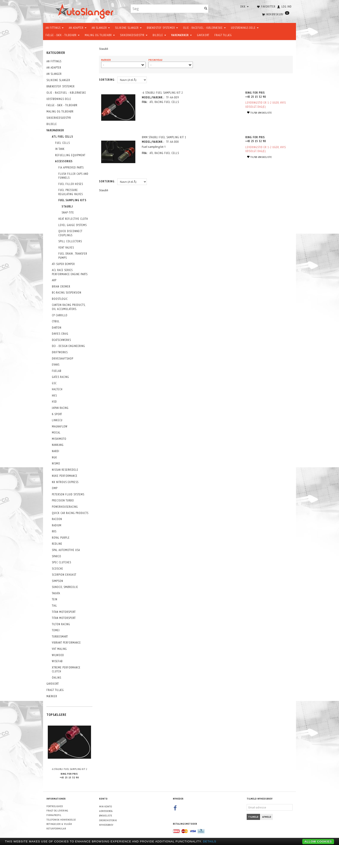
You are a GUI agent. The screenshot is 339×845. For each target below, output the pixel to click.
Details (209, 841)
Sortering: (107, 80)
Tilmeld (253, 816)
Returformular (56, 828)
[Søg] (205, 9)
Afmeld (266, 816)
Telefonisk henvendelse (61, 819)
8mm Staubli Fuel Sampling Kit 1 (164, 137)
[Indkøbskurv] (275, 14)
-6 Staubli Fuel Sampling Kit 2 (69, 769)
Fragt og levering (57, 810)
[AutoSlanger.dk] (85, 10)
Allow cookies (318, 841)
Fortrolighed (54, 806)
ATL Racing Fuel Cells (164, 102)
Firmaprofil (53, 815)
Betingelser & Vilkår (59, 824)
